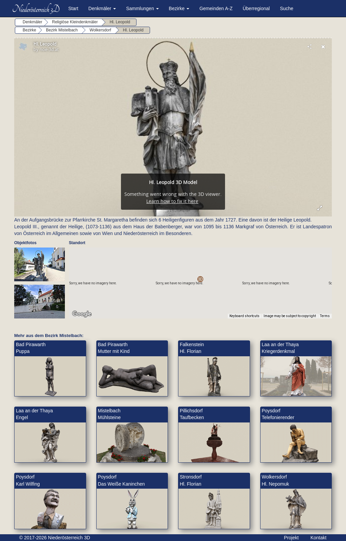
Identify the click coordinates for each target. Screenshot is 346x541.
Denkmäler (102, 8)
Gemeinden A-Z (215, 8)
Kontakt (318, 537)
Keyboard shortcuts (244, 316)
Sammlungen (142, 8)
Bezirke (179, 8)
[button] (200, 279)
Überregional (256, 8)
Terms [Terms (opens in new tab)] (325, 316)
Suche (286, 8)
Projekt (291, 537)
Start (73, 8)
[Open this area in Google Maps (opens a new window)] (82, 314)
